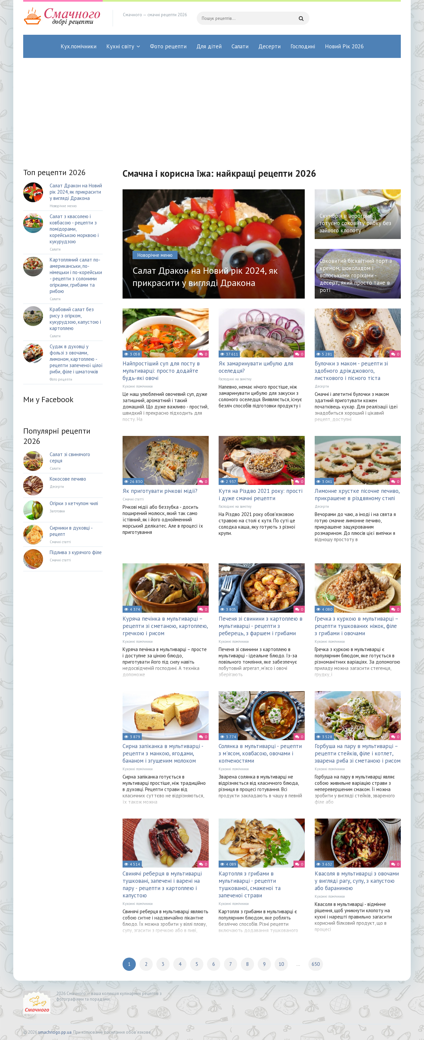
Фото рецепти (168, 46)
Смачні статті (133, 499)
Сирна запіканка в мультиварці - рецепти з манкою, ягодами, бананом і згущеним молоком (163, 753)
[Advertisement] (212, 107)
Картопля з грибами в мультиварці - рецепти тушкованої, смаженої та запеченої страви (250, 884)
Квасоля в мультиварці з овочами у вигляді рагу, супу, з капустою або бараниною (357, 881)
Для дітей (209, 46)
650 (316, 964)
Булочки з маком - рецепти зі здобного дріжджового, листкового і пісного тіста (351, 371)
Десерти (269, 46)
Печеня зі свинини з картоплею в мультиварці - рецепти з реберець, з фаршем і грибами (260, 626)
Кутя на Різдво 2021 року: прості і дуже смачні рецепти (260, 494)
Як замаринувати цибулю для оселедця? (256, 367)
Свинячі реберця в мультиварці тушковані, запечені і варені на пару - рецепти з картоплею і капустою (162, 884)
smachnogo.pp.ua (55, 1032)
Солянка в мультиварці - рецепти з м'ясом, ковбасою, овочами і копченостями (260, 753)
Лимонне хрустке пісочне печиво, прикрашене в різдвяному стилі (357, 494)
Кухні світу (120, 46)
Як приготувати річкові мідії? (160, 491)
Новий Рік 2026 (344, 46)
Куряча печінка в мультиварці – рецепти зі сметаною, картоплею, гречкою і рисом (165, 626)
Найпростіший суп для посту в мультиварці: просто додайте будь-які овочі (161, 371)
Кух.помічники (78, 46)
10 (281, 964)
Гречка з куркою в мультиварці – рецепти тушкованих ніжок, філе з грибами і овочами (356, 626)
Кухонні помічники (138, 386)
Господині (303, 46)
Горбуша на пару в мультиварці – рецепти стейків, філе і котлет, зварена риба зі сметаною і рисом (357, 753)
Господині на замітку (235, 379)
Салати (240, 46)
